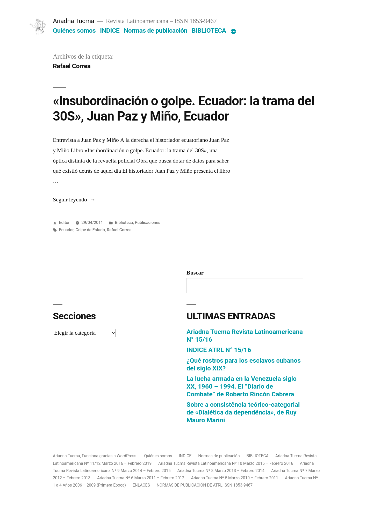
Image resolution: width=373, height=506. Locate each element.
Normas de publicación (155, 30)
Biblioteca (124, 222)
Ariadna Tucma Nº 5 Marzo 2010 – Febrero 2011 (234, 477)
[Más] (233, 32)
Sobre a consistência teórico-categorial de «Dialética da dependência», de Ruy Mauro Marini (243, 412)
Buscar (195, 272)
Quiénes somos (74, 30)
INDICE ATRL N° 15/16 (219, 350)
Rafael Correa (119, 229)
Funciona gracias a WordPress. (110, 455)
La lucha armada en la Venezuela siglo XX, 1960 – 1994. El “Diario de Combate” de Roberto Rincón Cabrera (242, 386)
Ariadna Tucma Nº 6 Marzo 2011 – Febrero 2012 (140, 477)
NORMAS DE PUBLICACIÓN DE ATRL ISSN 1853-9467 (205, 485)
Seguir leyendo (74, 199)
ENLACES (141, 485)
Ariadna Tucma (73, 21)
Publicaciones (147, 222)
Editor (64, 222)
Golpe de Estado (90, 229)
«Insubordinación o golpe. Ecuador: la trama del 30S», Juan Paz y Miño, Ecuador (183, 108)
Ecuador (66, 229)
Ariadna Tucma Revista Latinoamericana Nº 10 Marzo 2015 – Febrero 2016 (225, 463)
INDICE (109, 30)
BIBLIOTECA (209, 30)
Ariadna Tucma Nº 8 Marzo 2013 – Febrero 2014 (221, 470)
